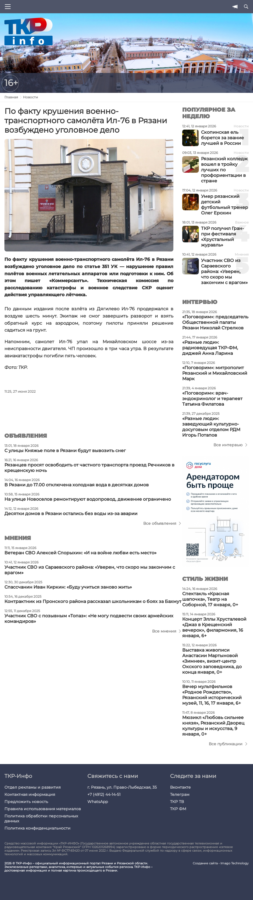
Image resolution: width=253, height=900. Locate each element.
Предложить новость (26, 801)
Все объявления (159, 523)
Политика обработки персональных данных (41, 818)
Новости (30, 97)
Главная (11, 97)
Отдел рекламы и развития (32, 787)
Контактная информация (29, 794)
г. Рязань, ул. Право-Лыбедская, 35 (122, 787)
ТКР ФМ (178, 808)
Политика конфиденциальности (37, 828)
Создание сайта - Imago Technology (221, 863)
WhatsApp (97, 801)
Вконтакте (180, 787)
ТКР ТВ (177, 801)
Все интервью (227, 444)
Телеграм (179, 794)
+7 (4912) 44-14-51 (104, 794)
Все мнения (164, 631)
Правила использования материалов (42, 808)
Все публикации (225, 743)
